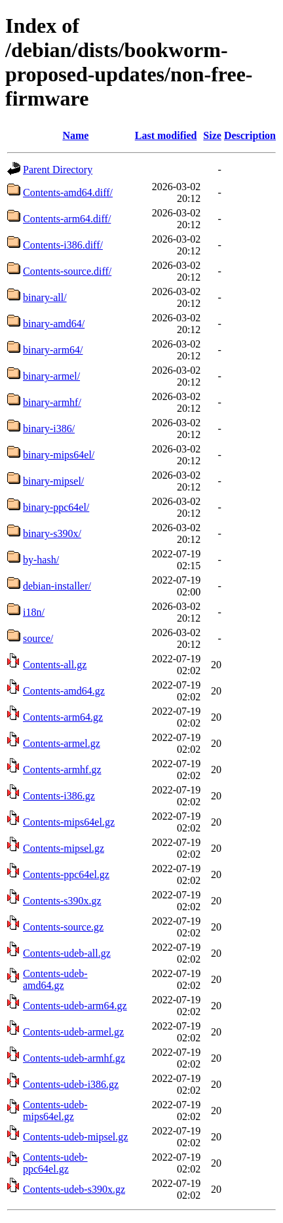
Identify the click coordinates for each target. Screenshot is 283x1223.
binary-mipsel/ (53, 481)
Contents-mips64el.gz (69, 822)
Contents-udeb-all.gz (67, 953)
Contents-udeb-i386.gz (71, 1084)
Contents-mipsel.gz (63, 848)
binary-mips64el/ (58, 454)
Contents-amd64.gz (64, 690)
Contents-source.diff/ (67, 271)
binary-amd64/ (54, 323)
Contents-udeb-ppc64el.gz (55, 1163)
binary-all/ (45, 297)
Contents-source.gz (63, 926)
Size (212, 135)
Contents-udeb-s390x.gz (74, 1189)
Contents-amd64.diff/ (68, 192)
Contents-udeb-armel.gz (73, 1031)
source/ (38, 638)
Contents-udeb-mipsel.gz (75, 1136)
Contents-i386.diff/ (63, 245)
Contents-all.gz (54, 664)
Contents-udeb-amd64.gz (55, 979)
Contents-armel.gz (61, 743)
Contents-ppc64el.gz (66, 874)
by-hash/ (41, 559)
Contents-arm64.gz (63, 717)
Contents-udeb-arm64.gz (75, 1005)
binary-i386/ (49, 428)
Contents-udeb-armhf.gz (74, 1058)
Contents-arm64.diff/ (67, 218)
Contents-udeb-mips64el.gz (55, 1110)
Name (75, 135)
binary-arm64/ (53, 349)
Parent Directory (57, 169)
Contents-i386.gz (59, 795)
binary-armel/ (51, 376)
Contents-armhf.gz (62, 769)
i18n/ (34, 612)
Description (250, 135)
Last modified (166, 135)
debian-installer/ (57, 585)
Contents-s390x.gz (62, 900)
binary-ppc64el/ (56, 507)
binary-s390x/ (52, 533)
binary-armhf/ (52, 402)
